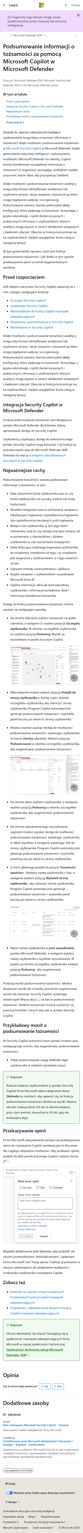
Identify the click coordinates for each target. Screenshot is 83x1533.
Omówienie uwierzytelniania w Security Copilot (41, 322)
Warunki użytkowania (15, 1527)
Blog (31, 1516)
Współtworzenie (50, 1516)
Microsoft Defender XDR (27, 35)
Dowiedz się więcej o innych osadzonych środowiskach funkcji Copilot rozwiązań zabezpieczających (37, 1297)
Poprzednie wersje (13, 1516)
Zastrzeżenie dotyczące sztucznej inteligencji (29, 1511)
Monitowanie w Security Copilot (31, 327)
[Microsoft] (41, 5)
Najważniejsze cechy (18, 111)
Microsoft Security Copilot (23, 148)
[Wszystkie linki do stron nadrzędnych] (6, 35)
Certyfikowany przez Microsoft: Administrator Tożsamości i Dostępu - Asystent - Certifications (38, 1442)
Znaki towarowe (42, 1527)
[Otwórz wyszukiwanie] (66, 5)
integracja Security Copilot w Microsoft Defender (34, 106)
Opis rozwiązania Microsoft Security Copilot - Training (35, 1425)
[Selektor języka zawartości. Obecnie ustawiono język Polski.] (10, 1484)
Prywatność (10, 1522)
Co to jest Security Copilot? (28, 300)
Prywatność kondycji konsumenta (43, 1522)
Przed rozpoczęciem (17, 101)
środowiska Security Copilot (28, 306)
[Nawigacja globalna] (4, 5)
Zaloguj (75, 5)
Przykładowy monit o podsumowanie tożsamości (34, 116)
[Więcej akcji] (76, 35)
